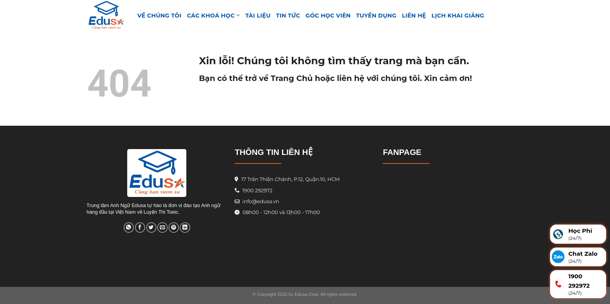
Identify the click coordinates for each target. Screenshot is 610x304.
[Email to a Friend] (162, 227)
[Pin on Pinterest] (173, 227)
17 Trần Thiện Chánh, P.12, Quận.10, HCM (290, 179)
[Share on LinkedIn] (185, 227)
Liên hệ (414, 15)
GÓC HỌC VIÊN (328, 15)
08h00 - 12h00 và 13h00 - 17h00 (280, 212)
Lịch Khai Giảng (457, 15)
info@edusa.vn (260, 201)
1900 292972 (253, 190)
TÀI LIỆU (258, 15)
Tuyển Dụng (376, 15)
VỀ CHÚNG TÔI (159, 15)
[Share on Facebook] (140, 227)
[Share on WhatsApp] (129, 227)
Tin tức (288, 15)
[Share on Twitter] (151, 227)
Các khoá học (213, 15)
